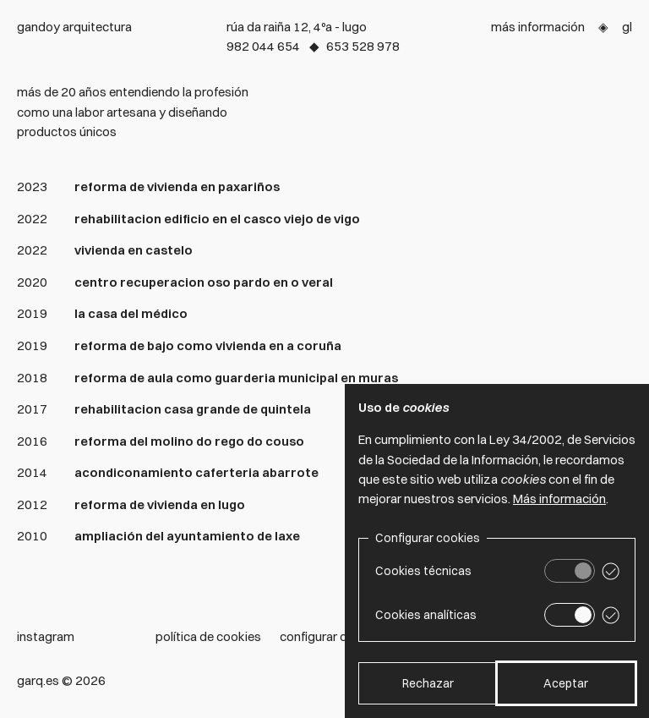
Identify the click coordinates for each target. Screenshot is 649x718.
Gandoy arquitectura (74, 27)
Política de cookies (208, 636)
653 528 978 (363, 46)
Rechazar (428, 683)
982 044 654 (263, 46)
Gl (627, 27)
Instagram (45, 636)
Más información (538, 27)
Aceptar (565, 683)
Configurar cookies (332, 636)
